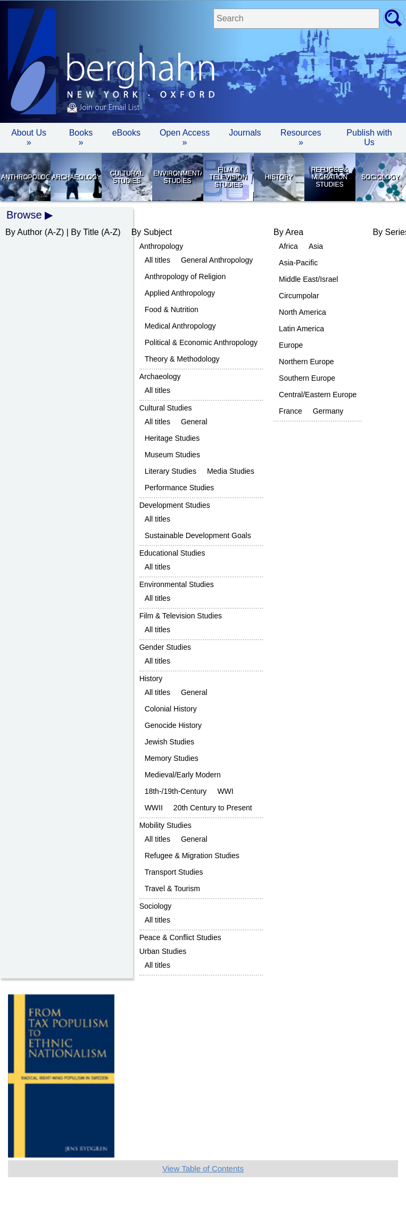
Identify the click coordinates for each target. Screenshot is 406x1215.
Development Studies (174, 505)
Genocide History (173, 725)
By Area (288, 232)
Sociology (380, 177)
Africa (288, 246)
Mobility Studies (165, 825)
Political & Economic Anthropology (201, 342)
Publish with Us (369, 137)
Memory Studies (171, 758)
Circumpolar (299, 295)
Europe (291, 345)
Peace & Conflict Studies (180, 937)
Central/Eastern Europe (318, 394)
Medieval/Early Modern (183, 774)
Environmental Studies (177, 177)
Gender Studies (165, 647)
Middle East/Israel (308, 279)
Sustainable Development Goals (198, 535)
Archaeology (76, 177)
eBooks (126, 132)
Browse (24, 215)
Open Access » (185, 137)
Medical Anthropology (180, 326)
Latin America (301, 328)
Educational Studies (172, 553)
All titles (157, 260)
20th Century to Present (212, 807)
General (194, 421)
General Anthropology (217, 260)
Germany (328, 411)
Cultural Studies (126, 177)
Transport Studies (174, 872)
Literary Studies (170, 471)
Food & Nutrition (171, 309)
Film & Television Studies (228, 177)
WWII (154, 807)
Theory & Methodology (182, 359)
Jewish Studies (169, 742)
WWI (225, 791)
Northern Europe (306, 361)
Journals (245, 132)
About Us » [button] (28, 137)
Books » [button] (81, 137)
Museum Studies (172, 454)
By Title (84, 232)
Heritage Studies (172, 438)
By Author (23, 232)
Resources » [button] (300, 137)
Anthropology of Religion (185, 276)
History (279, 177)
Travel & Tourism (172, 888)
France (290, 411)
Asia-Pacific (298, 262)
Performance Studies (179, 487)
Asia (316, 246)
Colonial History (171, 709)
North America (302, 312)
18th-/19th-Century (176, 791)
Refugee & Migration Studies (329, 177)
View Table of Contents (203, 1168)
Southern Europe (307, 378)
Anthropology (25, 177)
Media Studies (230, 471)
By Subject (151, 232)
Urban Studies (163, 951)
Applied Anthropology (180, 293)
